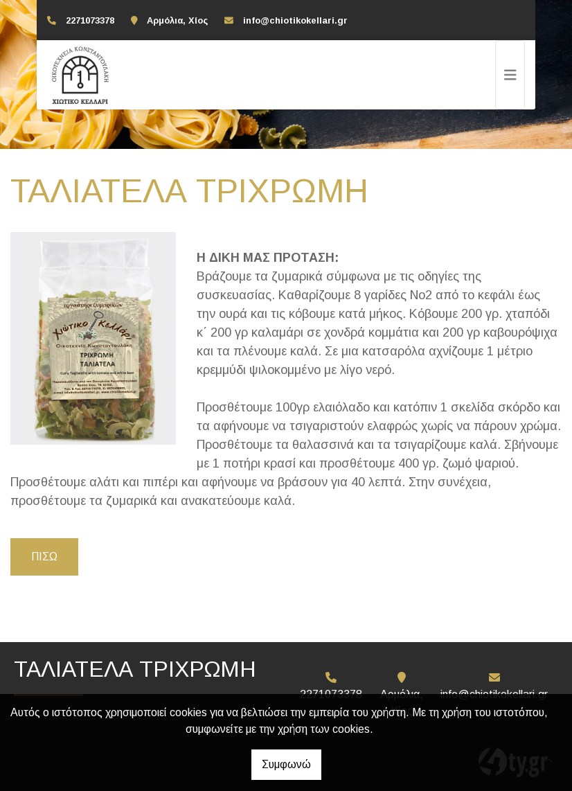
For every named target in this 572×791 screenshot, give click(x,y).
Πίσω (44, 556)
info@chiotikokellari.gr (295, 20)
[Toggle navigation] (510, 74)
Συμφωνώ (286, 764)
